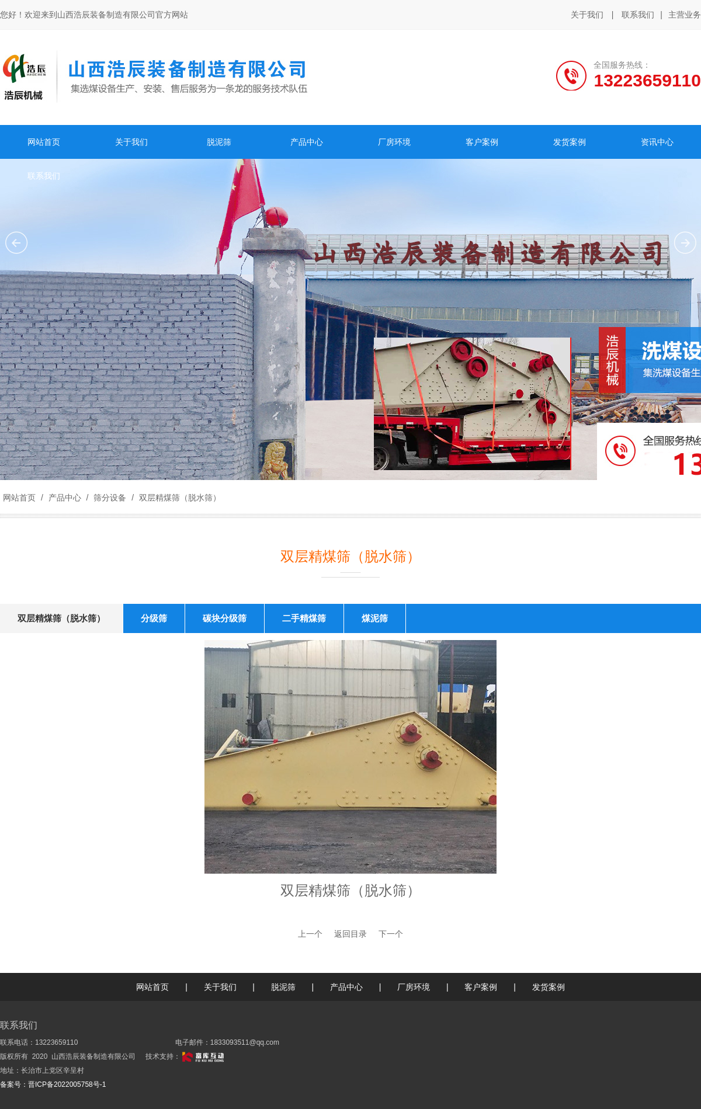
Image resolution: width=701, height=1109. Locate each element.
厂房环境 (413, 987)
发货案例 (548, 987)
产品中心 (65, 497)
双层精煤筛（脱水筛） (179, 497)
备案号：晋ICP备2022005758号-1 (53, 1084)
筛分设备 (110, 497)
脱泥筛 (283, 987)
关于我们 (587, 14)
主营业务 (684, 15)
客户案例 (480, 987)
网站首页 (19, 497)
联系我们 (638, 14)
